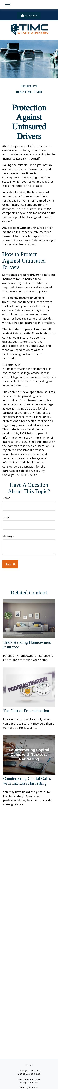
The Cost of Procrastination (26, 710)
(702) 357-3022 (32, 1070)
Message (8, 536)
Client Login (29, 15)
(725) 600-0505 (33, 1073)
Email (6, 517)
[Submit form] (10, 564)
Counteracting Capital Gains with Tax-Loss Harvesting (27, 781)
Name (6, 498)
